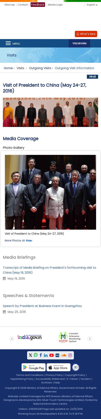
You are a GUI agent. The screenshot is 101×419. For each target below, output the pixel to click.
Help (57, 382)
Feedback (37, 5)
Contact (23, 5)
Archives (46, 382)
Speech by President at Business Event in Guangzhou (42, 306)
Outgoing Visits (40, 68)
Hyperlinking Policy (22, 379)
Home (8, 68)
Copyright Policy (75, 375)
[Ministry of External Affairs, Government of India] (51, 19)
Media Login (55, 5)
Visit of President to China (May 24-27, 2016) (34, 234)
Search (95, 43)
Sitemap (9, 5)
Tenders (85, 379)
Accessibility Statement (50, 379)
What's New (86, 34)
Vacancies (79, 43)
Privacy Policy (54, 375)
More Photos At (18, 240)
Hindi (92, 77)
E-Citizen (72, 379)
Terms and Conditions (30, 375)
